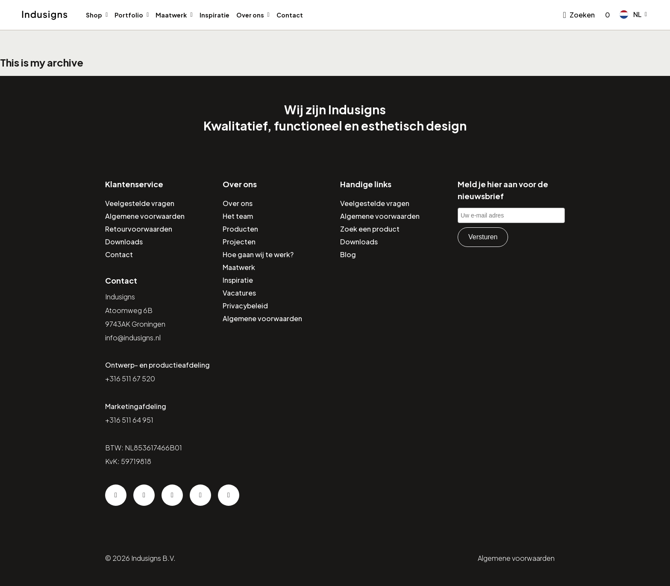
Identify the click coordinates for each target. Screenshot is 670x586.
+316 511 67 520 (130, 378)
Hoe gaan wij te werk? (258, 254)
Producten (240, 228)
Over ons (250, 15)
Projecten (239, 241)
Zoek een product (370, 228)
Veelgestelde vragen (139, 203)
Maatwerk (171, 15)
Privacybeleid (245, 305)
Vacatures (239, 292)
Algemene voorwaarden (145, 216)
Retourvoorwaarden (138, 228)
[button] (633, 14)
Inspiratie (214, 15)
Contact (289, 15)
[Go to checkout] (606, 15)
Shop (94, 15)
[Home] (45, 15)
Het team (238, 216)
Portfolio (129, 15)
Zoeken (582, 14)
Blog (348, 254)
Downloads (124, 241)
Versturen (482, 237)
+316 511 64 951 (129, 419)
